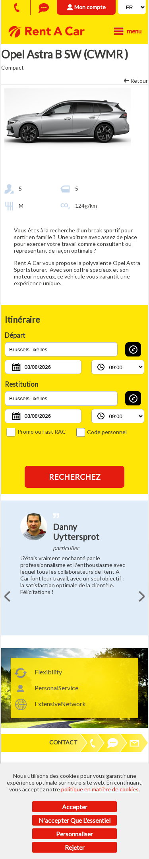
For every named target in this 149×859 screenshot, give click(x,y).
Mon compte (90, 7)
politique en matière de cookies (100, 789)
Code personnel (101, 432)
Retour (139, 80)
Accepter (74, 806)
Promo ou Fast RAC (36, 431)
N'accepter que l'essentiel (74, 820)
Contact (63, 742)
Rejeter (75, 847)
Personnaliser (74, 834)
